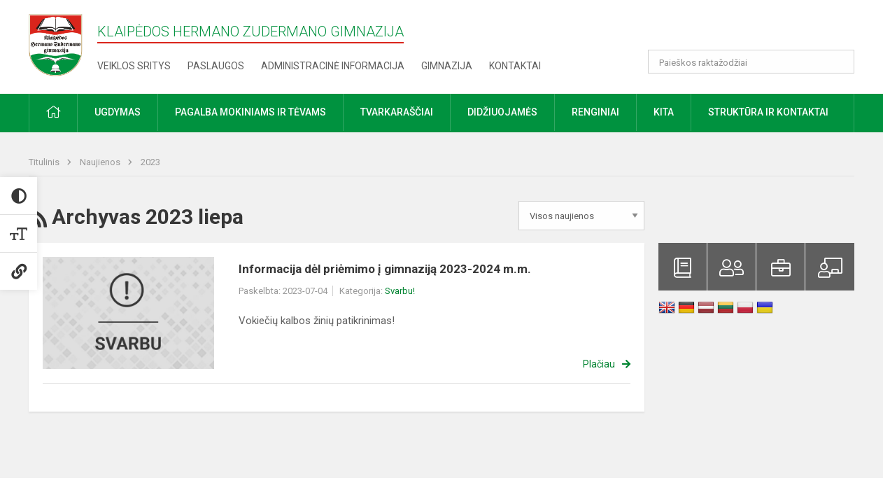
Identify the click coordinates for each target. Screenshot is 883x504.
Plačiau (599, 364)
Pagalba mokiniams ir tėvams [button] (250, 112)
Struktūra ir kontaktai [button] (768, 112)
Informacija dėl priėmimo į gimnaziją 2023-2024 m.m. (385, 269)
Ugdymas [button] (117, 112)
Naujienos (101, 162)
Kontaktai (515, 65)
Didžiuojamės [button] (502, 112)
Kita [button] (664, 112)
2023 (150, 162)
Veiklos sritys (134, 65)
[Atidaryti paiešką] (839, 61)
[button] (758, 29)
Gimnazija (446, 65)
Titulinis (45, 162)
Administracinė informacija (332, 65)
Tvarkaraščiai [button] (396, 112)
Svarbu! (400, 291)
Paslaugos (216, 65)
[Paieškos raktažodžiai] (751, 62)
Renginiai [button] (595, 112)
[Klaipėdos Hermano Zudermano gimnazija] (63, 44)
